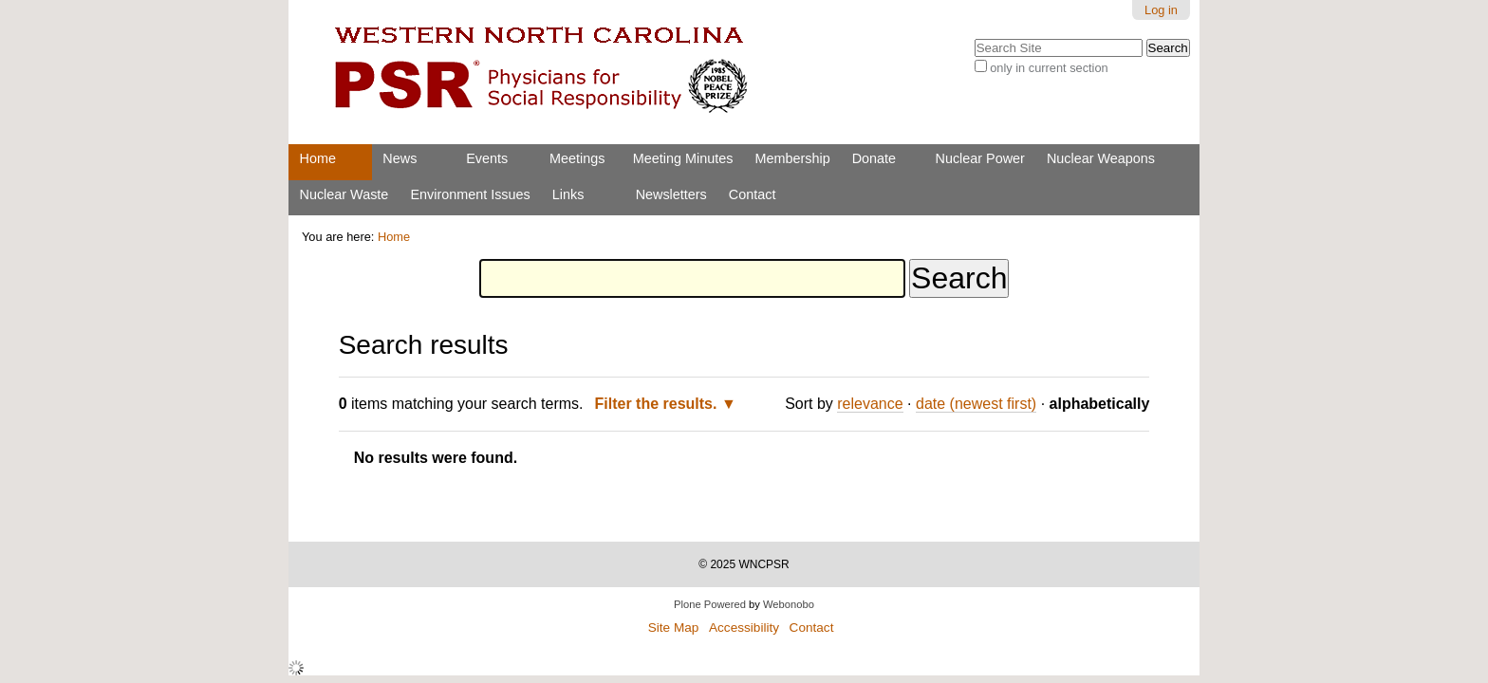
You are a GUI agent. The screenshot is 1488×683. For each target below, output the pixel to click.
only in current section (1048, 68)
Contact (752, 194)
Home (318, 158)
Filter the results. (658, 404)
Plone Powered (710, 604)
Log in (1161, 10)
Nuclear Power (980, 158)
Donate (874, 158)
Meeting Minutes (683, 158)
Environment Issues (470, 194)
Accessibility (744, 627)
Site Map (673, 627)
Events (487, 158)
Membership (791, 158)
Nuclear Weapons (1101, 158)
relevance (869, 404)
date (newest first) (976, 404)
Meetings (576, 158)
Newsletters (671, 194)
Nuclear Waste (344, 194)
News (399, 158)
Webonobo (788, 604)
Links (568, 194)
